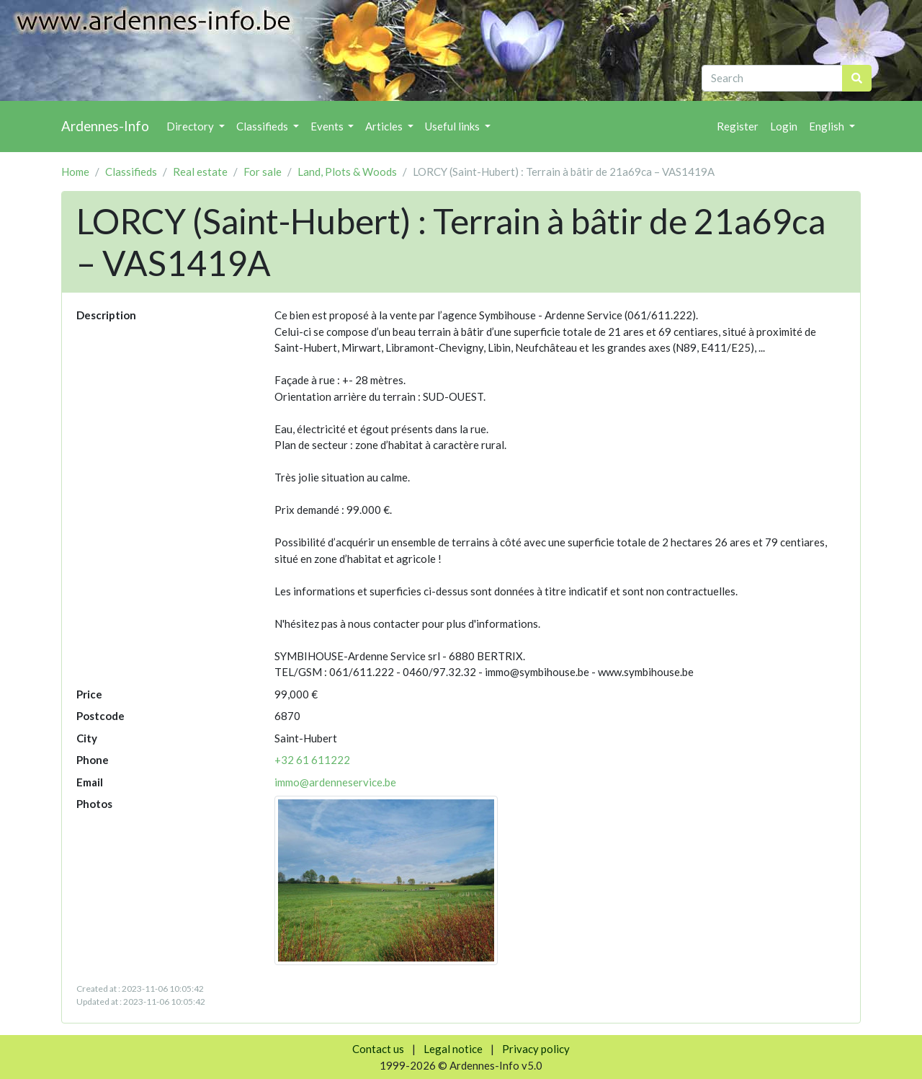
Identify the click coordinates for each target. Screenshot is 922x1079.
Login (783, 126)
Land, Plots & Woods (347, 171)
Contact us (378, 1048)
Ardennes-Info (105, 125)
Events (328, 126)
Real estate (200, 171)
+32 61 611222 (312, 759)
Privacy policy (536, 1048)
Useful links (453, 126)
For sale (262, 171)
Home (75, 171)
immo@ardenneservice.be (335, 782)
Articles (385, 126)
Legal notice (453, 1048)
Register (737, 126)
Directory (191, 126)
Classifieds (263, 126)
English (827, 126)
